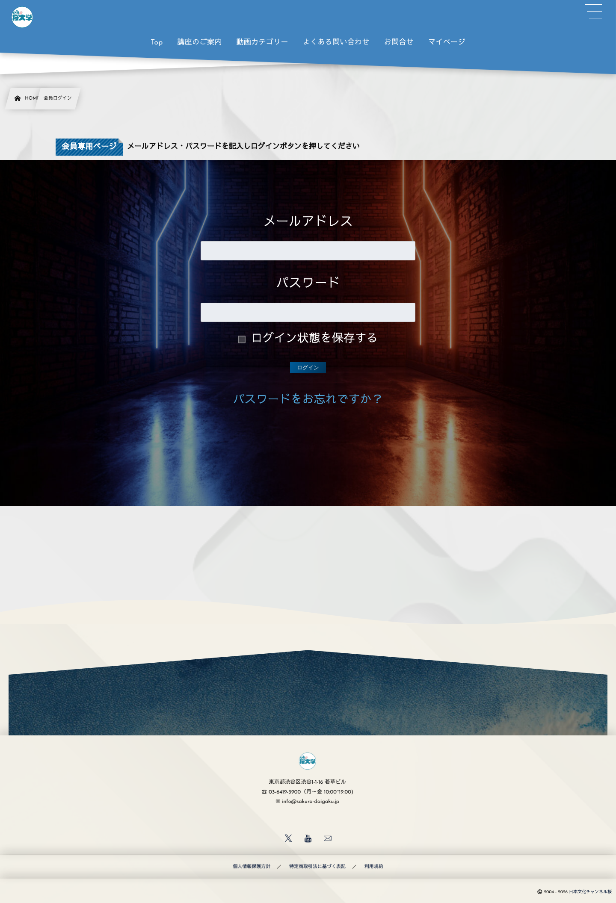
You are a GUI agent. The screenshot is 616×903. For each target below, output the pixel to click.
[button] (593, 11)
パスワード (308, 284)
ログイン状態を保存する (314, 339)
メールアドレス (308, 222)
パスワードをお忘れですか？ (308, 400)
